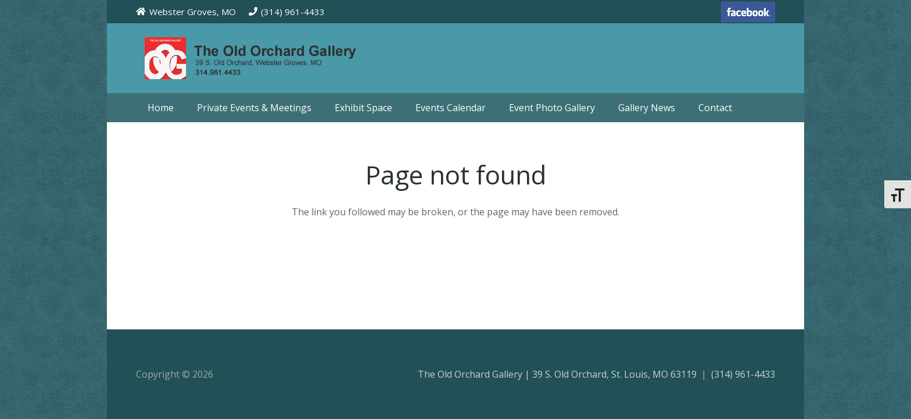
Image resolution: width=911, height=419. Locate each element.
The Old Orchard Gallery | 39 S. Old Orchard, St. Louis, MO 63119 (557, 374)
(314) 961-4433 (743, 374)
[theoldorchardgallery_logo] (283, 58)
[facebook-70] (748, 12)
